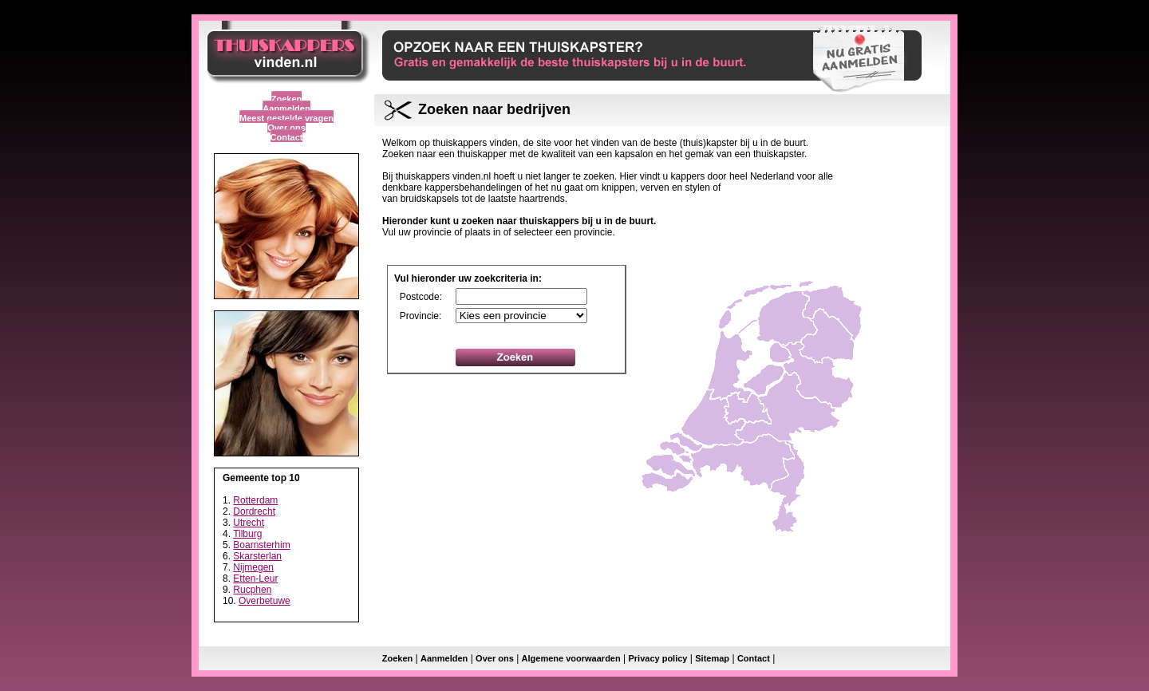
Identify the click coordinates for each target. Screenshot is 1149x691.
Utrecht (248, 522)
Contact (286, 137)
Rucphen (252, 589)
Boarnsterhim (261, 545)
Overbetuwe (264, 600)
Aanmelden (286, 108)
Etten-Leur (255, 578)
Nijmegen (253, 567)
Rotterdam (255, 500)
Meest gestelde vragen (286, 118)
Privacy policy (657, 658)
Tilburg (247, 533)
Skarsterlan (257, 556)
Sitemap (712, 658)
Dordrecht (254, 511)
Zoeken (286, 99)
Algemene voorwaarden (571, 658)
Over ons (286, 127)
